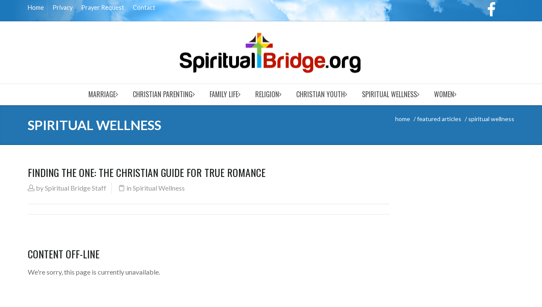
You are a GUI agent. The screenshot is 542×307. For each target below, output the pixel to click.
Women (444, 94)
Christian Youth (320, 94)
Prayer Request (102, 7)
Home (36, 7)
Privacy (62, 7)
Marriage (102, 94)
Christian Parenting (162, 94)
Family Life (224, 94)
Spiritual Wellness (389, 94)
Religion (267, 94)
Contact (144, 7)
